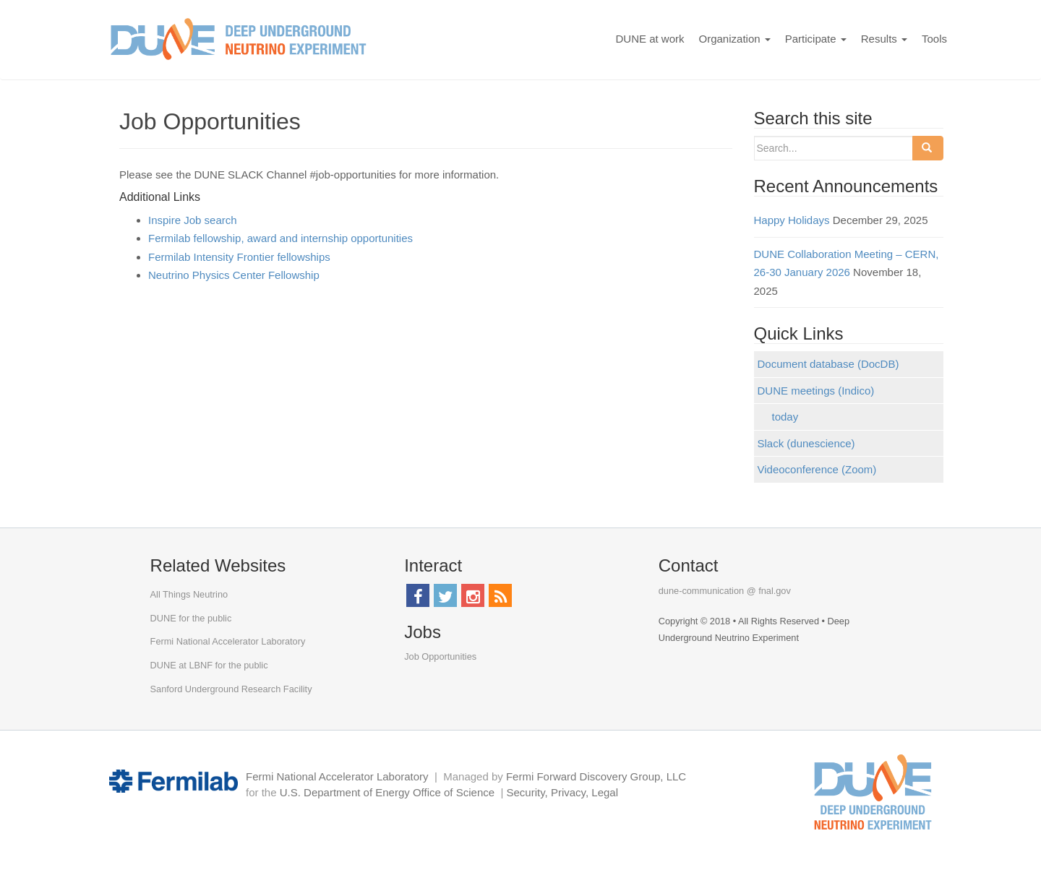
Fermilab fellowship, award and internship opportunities (280, 238)
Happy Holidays (792, 220)
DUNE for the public (191, 618)
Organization (735, 39)
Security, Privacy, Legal (562, 792)
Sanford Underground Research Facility (231, 689)
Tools (934, 39)
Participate (816, 39)
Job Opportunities (440, 656)
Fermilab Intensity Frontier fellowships (239, 257)
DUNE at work (649, 39)
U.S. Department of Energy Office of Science (387, 792)
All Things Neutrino (189, 594)
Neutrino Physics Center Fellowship (234, 275)
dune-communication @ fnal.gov (725, 590)
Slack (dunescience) (806, 443)
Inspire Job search (192, 220)
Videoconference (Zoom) (817, 469)
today (785, 416)
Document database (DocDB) (828, 364)
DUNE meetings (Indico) (816, 390)
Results (884, 39)
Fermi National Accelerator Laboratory (228, 641)
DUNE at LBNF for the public (209, 665)
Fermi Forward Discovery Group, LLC (596, 776)
